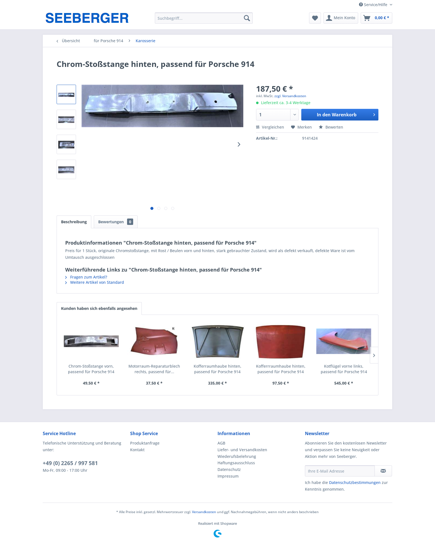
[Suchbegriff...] (204, 18)
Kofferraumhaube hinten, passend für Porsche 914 (217, 368)
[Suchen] (247, 18)
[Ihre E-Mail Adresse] (340, 470)
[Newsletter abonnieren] (383, 470)
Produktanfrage (145, 443)
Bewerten (331, 127)
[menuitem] (204, 18)
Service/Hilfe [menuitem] (373, 4)
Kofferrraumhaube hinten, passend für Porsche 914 (280, 368)
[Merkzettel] (315, 18)
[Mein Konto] (340, 18)
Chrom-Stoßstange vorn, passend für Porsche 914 (91, 368)
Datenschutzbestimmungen (355, 482)
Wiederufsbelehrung (237, 456)
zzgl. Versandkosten (290, 96)
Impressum (228, 476)
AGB (221, 443)
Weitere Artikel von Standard (94, 282)
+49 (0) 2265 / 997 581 (70, 463)
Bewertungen (115, 222)
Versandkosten (204, 512)
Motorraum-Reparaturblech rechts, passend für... (154, 368)
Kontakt (137, 449)
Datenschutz (229, 469)
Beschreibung (74, 221)
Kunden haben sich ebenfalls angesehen (99, 308)
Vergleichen (270, 127)
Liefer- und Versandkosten (242, 449)
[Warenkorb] (376, 18)
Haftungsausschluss (236, 462)
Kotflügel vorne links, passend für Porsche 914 (344, 368)
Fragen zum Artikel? (86, 277)
